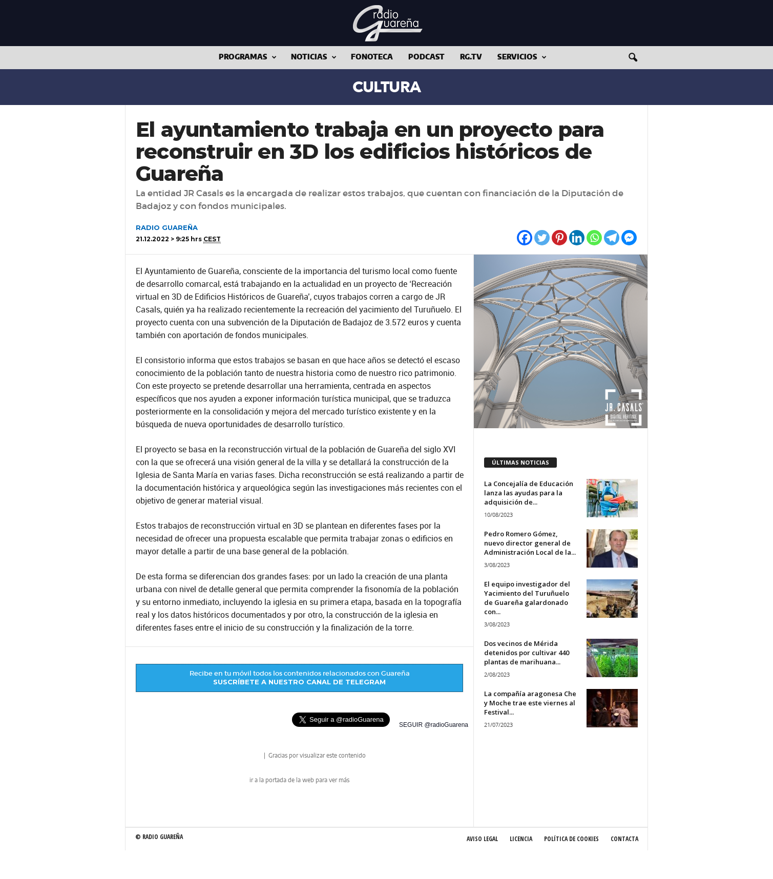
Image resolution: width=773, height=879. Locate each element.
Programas (248, 57)
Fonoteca (372, 57)
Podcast (426, 57)
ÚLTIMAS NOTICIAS (520, 462)
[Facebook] (524, 237)
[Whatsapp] (594, 237)
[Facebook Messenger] (629, 237)
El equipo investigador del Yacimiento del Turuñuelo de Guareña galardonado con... (527, 597)
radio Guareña (248, 756)
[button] (632, 58)
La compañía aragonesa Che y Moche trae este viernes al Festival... (530, 703)
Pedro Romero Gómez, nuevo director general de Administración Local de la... (530, 543)
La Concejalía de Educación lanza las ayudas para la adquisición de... (528, 493)
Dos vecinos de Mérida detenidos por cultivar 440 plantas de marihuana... (526, 652)
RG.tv (471, 57)
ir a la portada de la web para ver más (299, 780)
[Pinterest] (559, 237)
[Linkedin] (576, 237)
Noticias (314, 57)
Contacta (624, 838)
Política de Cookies (571, 838)
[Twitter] (542, 237)
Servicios (522, 57)
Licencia (521, 838)
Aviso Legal (482, 838)
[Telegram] (611, 237)
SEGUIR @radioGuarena (433, 724)
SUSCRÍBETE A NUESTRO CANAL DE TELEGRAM (299, 682)
